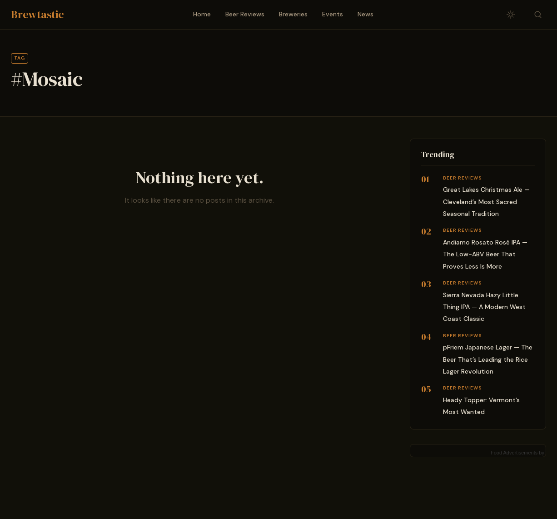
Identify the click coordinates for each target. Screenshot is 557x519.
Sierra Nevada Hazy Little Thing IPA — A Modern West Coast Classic (484, 307)
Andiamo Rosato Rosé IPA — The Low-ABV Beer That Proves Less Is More (485, 254)
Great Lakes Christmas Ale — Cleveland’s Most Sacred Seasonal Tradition (486, 201)
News (365, 14)
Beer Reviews (244, 14)
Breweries (293, 14)
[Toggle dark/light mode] (510, 14)
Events (332, 14)
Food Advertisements (514, 452)
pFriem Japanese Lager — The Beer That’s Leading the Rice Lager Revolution (487, 359)
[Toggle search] (538, 14)
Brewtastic (37, 14)
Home (202, 14)
